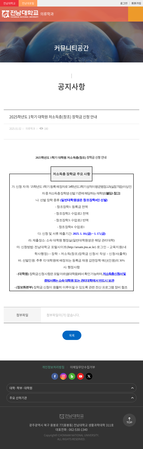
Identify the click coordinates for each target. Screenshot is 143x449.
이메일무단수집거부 (82, 367)
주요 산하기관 (18, 398)
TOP (129, 422)
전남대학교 (9, 3)
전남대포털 (28, 3)
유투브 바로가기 (80, 376)
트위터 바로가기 (89, 376)
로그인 (124, 3)
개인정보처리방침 (53, 367)
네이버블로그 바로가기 (72, 376)
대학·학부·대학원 (20, 388)
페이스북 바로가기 (54, 376)
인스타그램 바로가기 (63, 376)
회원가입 (136, 3)
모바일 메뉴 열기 (135, 14)
